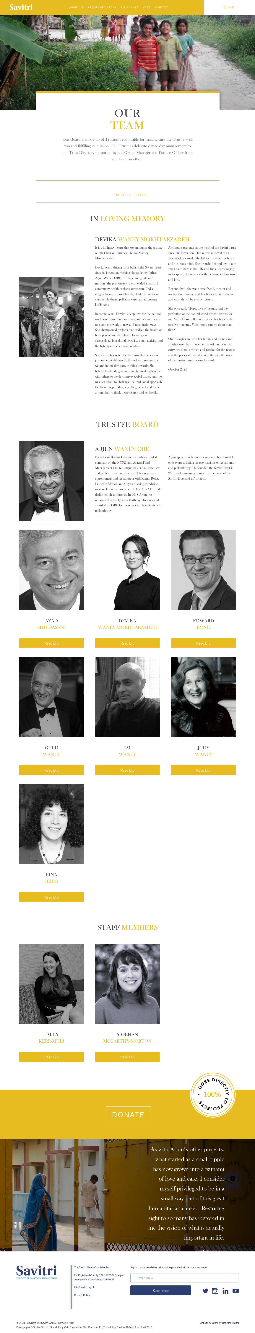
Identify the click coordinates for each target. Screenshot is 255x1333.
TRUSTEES (122, 195)
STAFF (141, 195)
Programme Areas (102, 7)
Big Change (129, 7)
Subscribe (161, 1290)
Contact (161, 7)
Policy (86, 1295)
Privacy (78, 1295)
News (147, 7)
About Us (76, 7)
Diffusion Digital (230, 1323)
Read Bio (51, 643)
